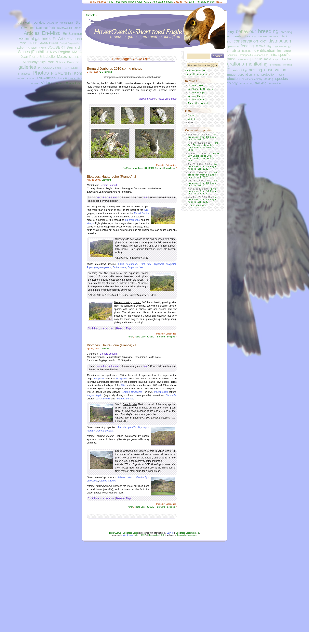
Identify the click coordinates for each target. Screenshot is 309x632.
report (281, 74)
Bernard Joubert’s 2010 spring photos (114, 68)
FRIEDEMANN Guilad (43, 43)
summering (246, 83)
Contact (192, 115)
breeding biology (244, 36)
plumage (229, 74)
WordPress (128, 535)
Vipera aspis (161, 392)
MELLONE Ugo (79, 56)
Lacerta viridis (103, 398)
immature (284, 50)
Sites (203, 1)
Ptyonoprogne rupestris (99, 267)
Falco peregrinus (127, 264)
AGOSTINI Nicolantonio (60, 22)
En (190, 1)
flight (270, 46)
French (130, 336)
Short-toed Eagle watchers (187, 533)
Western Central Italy (68, 83)
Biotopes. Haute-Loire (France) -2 (111, 176)
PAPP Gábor (71, 67)
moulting (287, 65)
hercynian (98, 378)
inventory (243, 59)
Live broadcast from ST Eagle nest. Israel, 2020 (202, 136)
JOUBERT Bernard (64, 47)
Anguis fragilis (94, 395)
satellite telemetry (252, 79)
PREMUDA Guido (26, 78)
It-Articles (31, 47)
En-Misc (51, 33)
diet (263, 41)
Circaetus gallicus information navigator (145, 37)
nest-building (239, 70)
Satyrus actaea (135, 267)
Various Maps (196, 96)
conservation (246, 41)
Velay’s (90, 223)
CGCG (147, 1)
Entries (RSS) (140, 535)
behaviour (246, 31)
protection (268, 74)
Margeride (121, 378)
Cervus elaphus (107, 480)
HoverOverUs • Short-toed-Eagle (123, 533)
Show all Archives (195, 70)
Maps (62, 56)
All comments (199, 205)
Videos (47, 82)
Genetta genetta (104, 430)
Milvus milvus (126, 477)
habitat (235, 50)
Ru (197, 1)
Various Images (197, 92)
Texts (117, 1)
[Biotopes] (170, 336)
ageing (229, 32)
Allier (146, 210)
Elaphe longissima (132, 392)
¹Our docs (39, 22)
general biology (282, 46)
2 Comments (106, 72)
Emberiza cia (119, 267)
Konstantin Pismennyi (186, 535)
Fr (194, 1)
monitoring (257, 64)
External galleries (35, 38)
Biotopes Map (123, 328)
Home (110, 1)
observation (275, 69)
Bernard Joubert (108, 185)
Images (132, 1)
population (245, 74)
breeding (268, 31)
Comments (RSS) (156, 535)
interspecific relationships (253, 55)
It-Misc (42, 47)
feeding (247, 46)
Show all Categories (196, 74)
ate (90, 15)
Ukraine (81, 78)
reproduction (230, 79)
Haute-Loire (164, 98)
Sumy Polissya (66, 78)
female (260, 46)
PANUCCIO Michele (49, 67)
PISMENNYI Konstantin (72, 73)
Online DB (73, 62)
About (140, 1)
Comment (106, 180)
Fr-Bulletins (80, 39)
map (275, 59)
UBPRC (170, 533)
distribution (280, 40)
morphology (275, 65)
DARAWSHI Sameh (69, 28)
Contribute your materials (101, 328)
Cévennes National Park (38, 28)
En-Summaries (74, 33)
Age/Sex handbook (162, 1)
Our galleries (169, 168)
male (267, 59)
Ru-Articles (46, 78)
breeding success (268, 36)
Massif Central (142, 213)
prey (256, 74)
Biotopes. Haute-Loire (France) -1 (111, 345)
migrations (233, 64)
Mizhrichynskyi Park (38, 62)
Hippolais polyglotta (165, 264)
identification (264, 50)
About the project (198, 103)
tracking (260, 83)
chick (284, 36)
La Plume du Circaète (200, 89)
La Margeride (132, 220)
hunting (246, 50)
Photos (41, 73)
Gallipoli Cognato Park (70, 43)
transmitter (275, 83)
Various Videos (196, 99)
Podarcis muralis (124, 398)
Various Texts (195, 85)
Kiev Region (60, 52)
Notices (60, 62)
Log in (191, 119)
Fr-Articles (62, 38)
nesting (255, 69)
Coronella (171, 395)
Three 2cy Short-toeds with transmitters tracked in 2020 (204, 146)
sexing (268, 78)
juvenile (256, 59)
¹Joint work (24, 22)
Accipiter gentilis (127, 427)
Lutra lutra (146, 264)
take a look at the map (108, 197)
